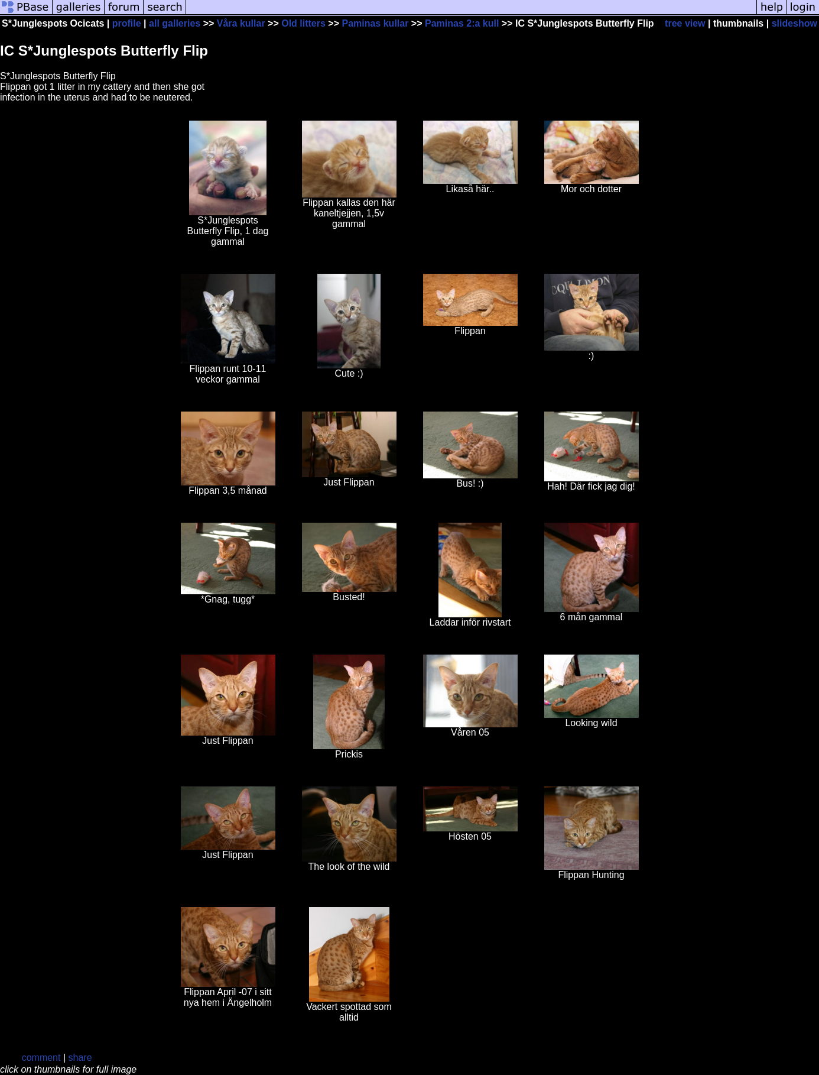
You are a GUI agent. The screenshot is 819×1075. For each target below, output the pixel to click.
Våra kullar (241, 23)
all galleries (174, 23)
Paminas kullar (375, 23)
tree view (685, 23)
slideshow (794, 23)
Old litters (303, 23)
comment (41, 1058)
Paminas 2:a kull (462, 23)
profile (126, 23)
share (80, 1058)
